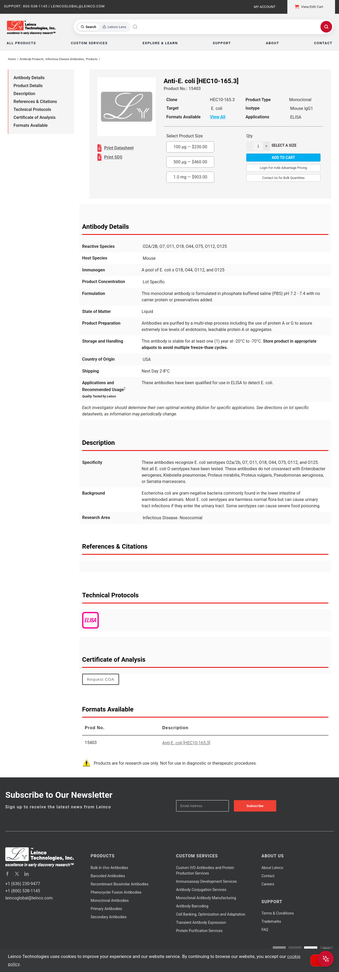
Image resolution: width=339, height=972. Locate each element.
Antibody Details (29, 77)
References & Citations (35, 101)
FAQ (264, 930)
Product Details (28, 85)
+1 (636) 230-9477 (22, 883)
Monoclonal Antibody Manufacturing (206, 898)
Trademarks (271, 921)
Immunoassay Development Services (206, 881)
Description (24, 93)
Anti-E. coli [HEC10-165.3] (186, 742)
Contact (267, 876)
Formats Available (31, 125)
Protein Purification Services (199, 931)
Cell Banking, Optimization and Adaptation (210, 914)
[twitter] (17, 874)
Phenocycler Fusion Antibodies (116, 892)
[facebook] (7, 874)
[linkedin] (26, 874)
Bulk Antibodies (109, 868)
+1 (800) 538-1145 (22, 890)
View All (217, 116)
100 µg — (190, 146)
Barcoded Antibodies (108, 876)
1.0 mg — (190, 177)
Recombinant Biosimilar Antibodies (119, 884)
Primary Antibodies (106, 909)
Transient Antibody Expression (201, 922)
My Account (264, 7)
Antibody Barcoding (192, 906)
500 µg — (190, 161)
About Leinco (272, 868)
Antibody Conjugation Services (201, 890)
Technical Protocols (32, 109)
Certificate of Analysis (35, 117)
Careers (267, 884)
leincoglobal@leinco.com (29, 898)
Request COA (100, 679)
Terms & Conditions (277, 913)
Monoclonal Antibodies (110, 900)
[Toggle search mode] (103, 27)
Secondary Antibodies (109, 917)
